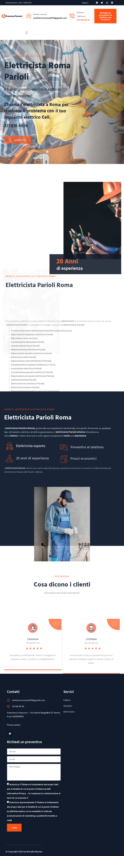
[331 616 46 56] (8, 706)
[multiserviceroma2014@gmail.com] (8, 700)
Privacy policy (13, 724)
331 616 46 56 (83, 20)
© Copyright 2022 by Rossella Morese (24, 851)
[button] (26, 32)
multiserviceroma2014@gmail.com (28, 700)
